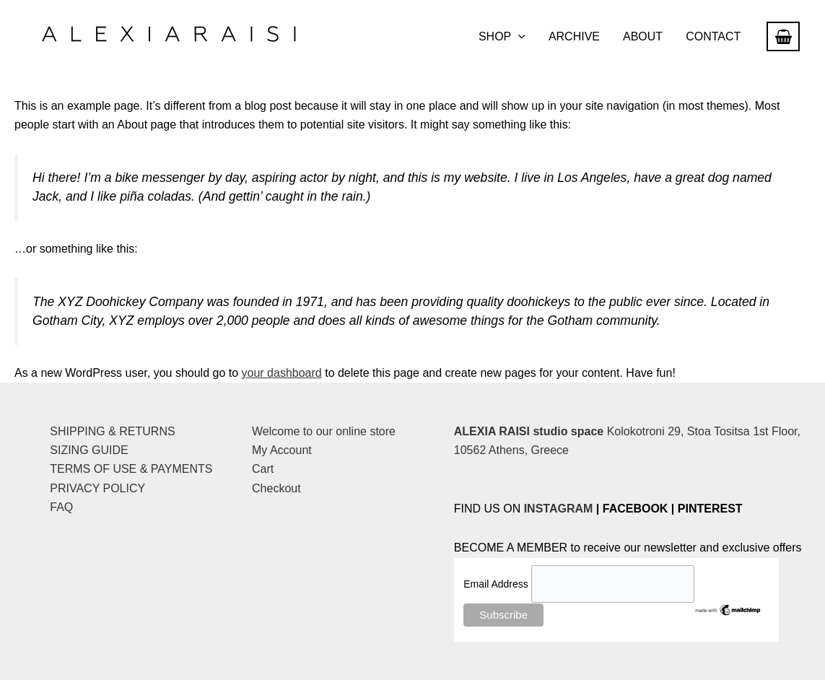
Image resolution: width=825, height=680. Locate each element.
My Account (282, 450)
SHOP (502, 37)
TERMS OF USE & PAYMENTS (131, 469)
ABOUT (643, 36)
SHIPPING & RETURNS (112, 431)
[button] (518, 37)
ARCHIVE (574, 36)
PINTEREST (710, 508)
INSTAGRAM (558, 508)
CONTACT (713, 36)
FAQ (61, 507)
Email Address (497, 584)
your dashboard (282, 373)
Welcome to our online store (324, 431)
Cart (263, 469)
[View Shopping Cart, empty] (783, 36)
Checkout (276, 488)
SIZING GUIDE (89, 450)
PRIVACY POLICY (97, 488)
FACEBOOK (635, 508)
